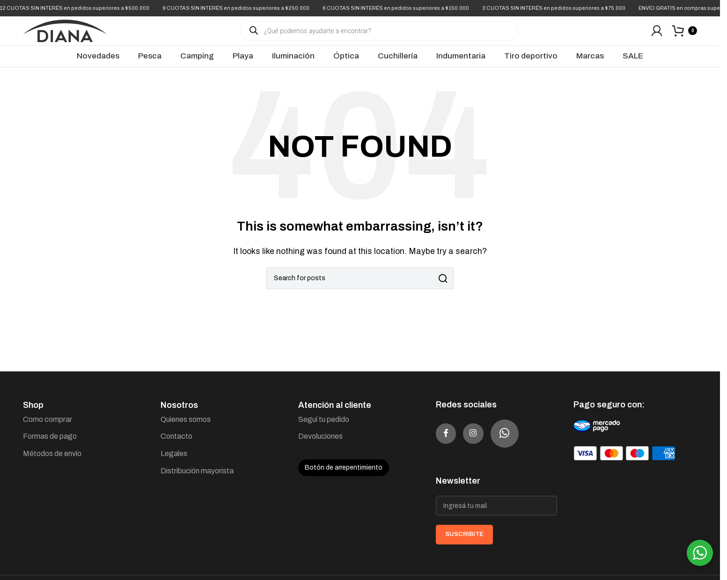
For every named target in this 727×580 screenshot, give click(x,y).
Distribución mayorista (197, 480)
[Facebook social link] (450, 442)
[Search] (360, 286)
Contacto (176, 445)
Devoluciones (320, 445)
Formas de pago (50, 445)
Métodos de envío (52, 462)
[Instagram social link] (485, 442)
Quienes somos (186, 428)
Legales (174, 462)
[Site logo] (65, 34)
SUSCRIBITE (464, 543)
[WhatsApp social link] (520, 442)
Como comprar (47, 428)
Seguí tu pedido (323, 428)
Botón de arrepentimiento (343, 475)
